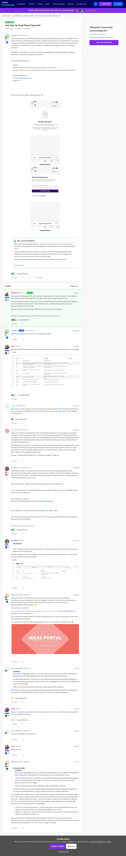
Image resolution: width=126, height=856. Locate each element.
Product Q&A (28, 16)
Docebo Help (81, 4)
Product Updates (59, 4)
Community (6, 16)
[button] (105, 4)
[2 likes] (19, 274)
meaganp (14, 35)
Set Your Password (46, 501)
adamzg (14, 406)
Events (47, 4)
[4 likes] (20, 395)
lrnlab (13, 346)
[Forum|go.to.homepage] (8, 4)
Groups (40, 4)
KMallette (14, 293)
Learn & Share (17, 16)
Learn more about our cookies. (101, 842)
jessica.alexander (17, 668)
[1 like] (19, 419)
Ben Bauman (15, 468)
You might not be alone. (97, 34)
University (70, 4)
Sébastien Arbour (17, 595)
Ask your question (104, 42)
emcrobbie (15, 430)
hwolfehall (14, 540)
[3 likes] (20, 320)
